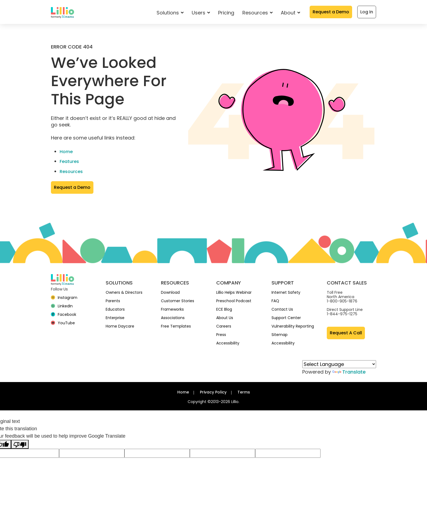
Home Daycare (120, 326)
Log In (366, 12)
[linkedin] (62, 306)
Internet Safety (286, 292)
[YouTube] (63, 323)
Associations (173, 317)
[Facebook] (63, 314)
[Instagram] (64, 297)
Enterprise (115, 317)
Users (201, 12)
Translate (349, 371)
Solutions (170, 12)
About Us (224, 317)
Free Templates (176, 326)
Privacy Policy (213, 392)
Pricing (226, 12)
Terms (243, 392)
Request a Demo (331, 12)
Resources (257, 12)
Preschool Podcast (233, 301)
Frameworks (172, 309)
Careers (223, 326)
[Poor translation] (20, 444)
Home (66, 152)
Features (69, 161)
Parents (113, 301)
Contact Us (282, 309)
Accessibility (227, 343)
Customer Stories (177, 301)
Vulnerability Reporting (293, 326)
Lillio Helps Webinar (234, 292)
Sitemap (280, 334)
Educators (115, 309)
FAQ (275, 301)
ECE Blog (224, 309)
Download (170, 292)
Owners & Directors (124, 292)
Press (221, 334)
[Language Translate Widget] (339, 364)
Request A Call (346, 333)
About (290, 12)
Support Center (286, 317)
